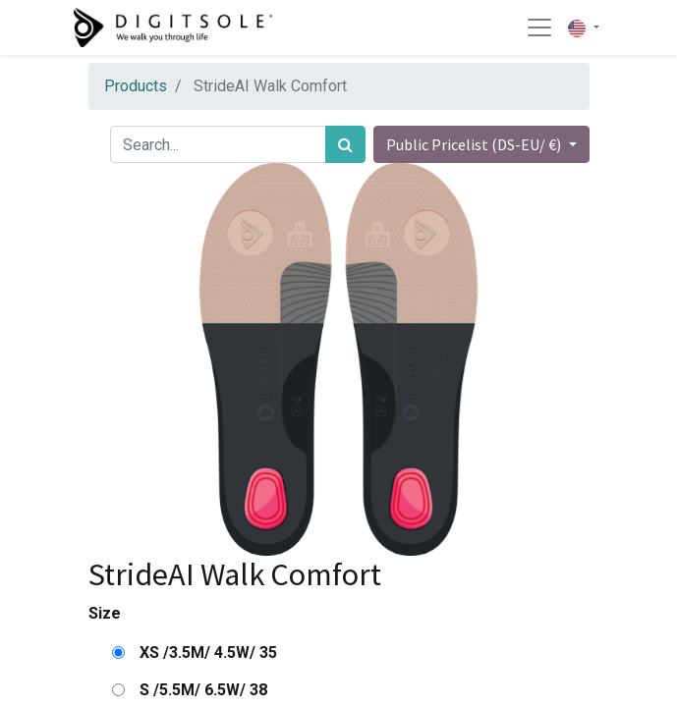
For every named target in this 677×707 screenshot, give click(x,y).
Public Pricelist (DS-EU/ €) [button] (475, 144)
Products (135, 86)
